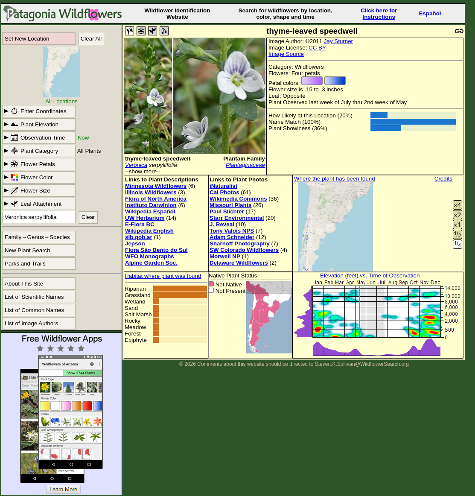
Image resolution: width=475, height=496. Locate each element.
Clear (88, 217)
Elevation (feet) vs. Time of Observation (370, 275)
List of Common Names (34, 310)
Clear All (91, 38)
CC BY (317, 47)
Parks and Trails (25, 263)
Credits (443, 178)
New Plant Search (27, 250)
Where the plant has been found (334, 178)
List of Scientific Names (34, 297)
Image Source (286, 54)
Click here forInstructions (379, 13)
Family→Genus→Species (37, 237)
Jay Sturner (338, 41)
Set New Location (27, 38)
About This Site (24, 283)
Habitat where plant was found (163, 276)
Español (430, 13)
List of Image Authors (31, 323)
